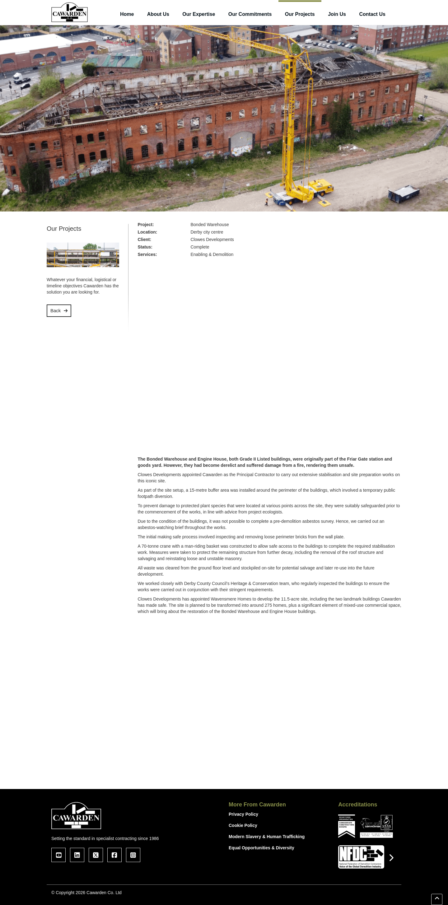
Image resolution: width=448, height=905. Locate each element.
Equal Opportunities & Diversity (261, 847)
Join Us (337, 14)
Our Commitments (250, 14)
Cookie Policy (243, 825)
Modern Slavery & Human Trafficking (267, 836)
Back (55, 310)
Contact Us (372, 14)
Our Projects (300, 14)
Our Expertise (198, 14)
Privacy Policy (243, 814)
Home (127, 14)
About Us (158, 14)
